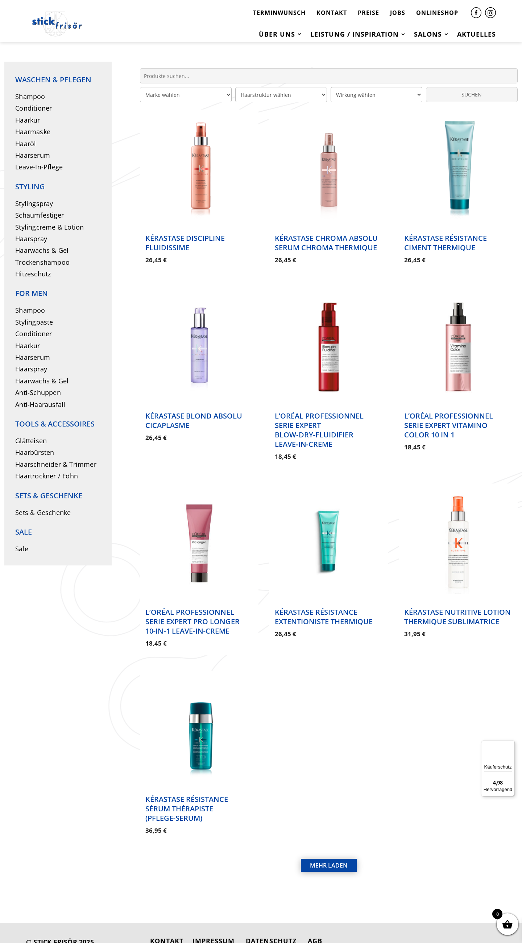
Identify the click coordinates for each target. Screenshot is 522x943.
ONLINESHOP (437, 13)
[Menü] (510, 744)
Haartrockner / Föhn (46, 476)
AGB (315, 924)
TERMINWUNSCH (279, 13)
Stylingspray (34, 203)
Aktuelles (476, 35)
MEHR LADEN (329, 849)
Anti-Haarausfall (40, 404)
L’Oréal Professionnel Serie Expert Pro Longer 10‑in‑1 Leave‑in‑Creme (192, 613)
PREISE (368, 13)
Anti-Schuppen (38, 392)
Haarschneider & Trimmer (55, 464)
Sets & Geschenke (43, 512)
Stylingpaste (34, 322)
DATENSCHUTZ (271, 924)
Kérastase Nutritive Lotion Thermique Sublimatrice (457, 608)
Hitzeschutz (33, 273)
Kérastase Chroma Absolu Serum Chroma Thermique (326, 242)
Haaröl (25, 143)
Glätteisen (31, 440)
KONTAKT (331, 13)
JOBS (397, 13)
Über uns (277, 35)
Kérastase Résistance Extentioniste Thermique (324, 608)
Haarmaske (32, 131)
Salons (428, 35)
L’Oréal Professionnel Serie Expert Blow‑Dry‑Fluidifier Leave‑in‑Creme (319, 426)
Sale (21, 548)
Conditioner (33, 108)
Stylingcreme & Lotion (49, 227)
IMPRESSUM (213, 924)
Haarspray (31, 238)
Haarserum (32, 155)
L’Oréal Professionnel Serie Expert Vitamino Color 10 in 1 (448, 421)
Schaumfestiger (39, 215)
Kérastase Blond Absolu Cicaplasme (193, 416)
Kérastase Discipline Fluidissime (185, 242)
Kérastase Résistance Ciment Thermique (445, 242)
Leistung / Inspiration (354, 35)
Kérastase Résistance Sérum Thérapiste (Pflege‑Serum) (186, 796)
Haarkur (27, 120)
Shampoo (30, 96)
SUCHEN (471, 94)
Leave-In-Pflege (39, 166)
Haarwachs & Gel (42, 250)
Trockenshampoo (42, 262)
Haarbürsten (34, 452)
